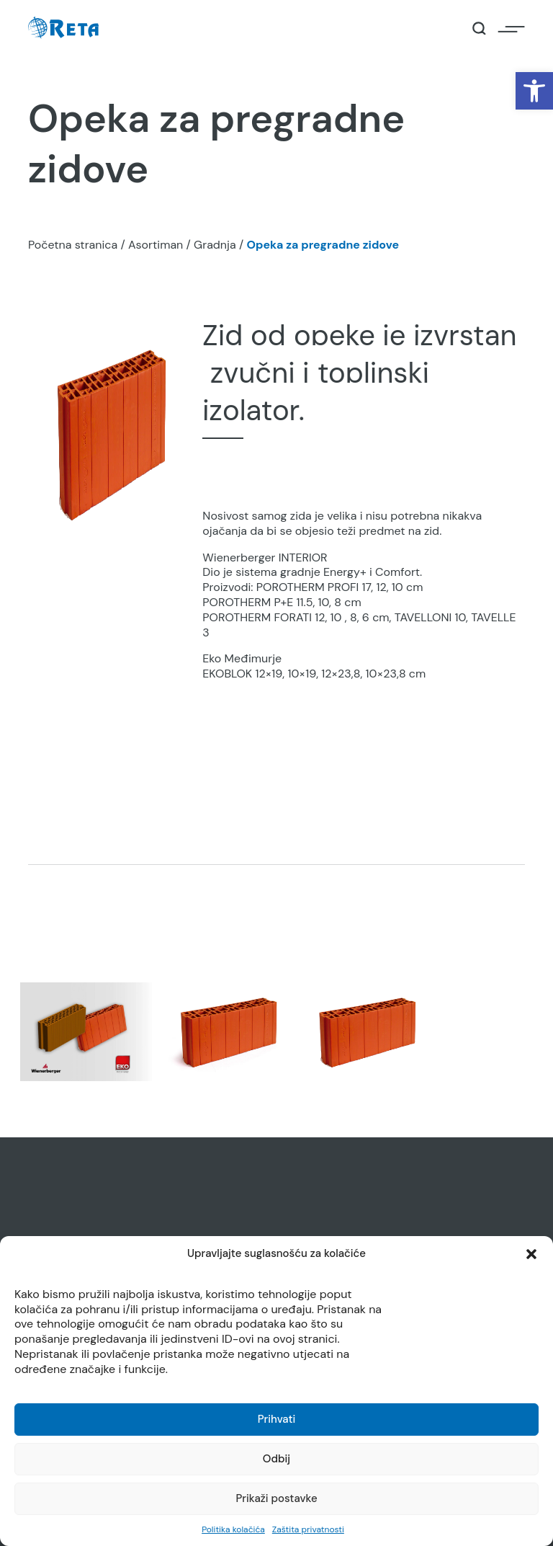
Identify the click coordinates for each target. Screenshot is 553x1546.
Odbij (276, 1459)
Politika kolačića (233, 1529)
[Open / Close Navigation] (511, 28)
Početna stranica (72, 244)
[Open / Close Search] (479, 28)
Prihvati (277, 1419)
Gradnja (215, 244)
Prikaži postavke (276, 1498)
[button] (534, 91)
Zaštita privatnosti (308, 1529)
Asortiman (155, 244)
